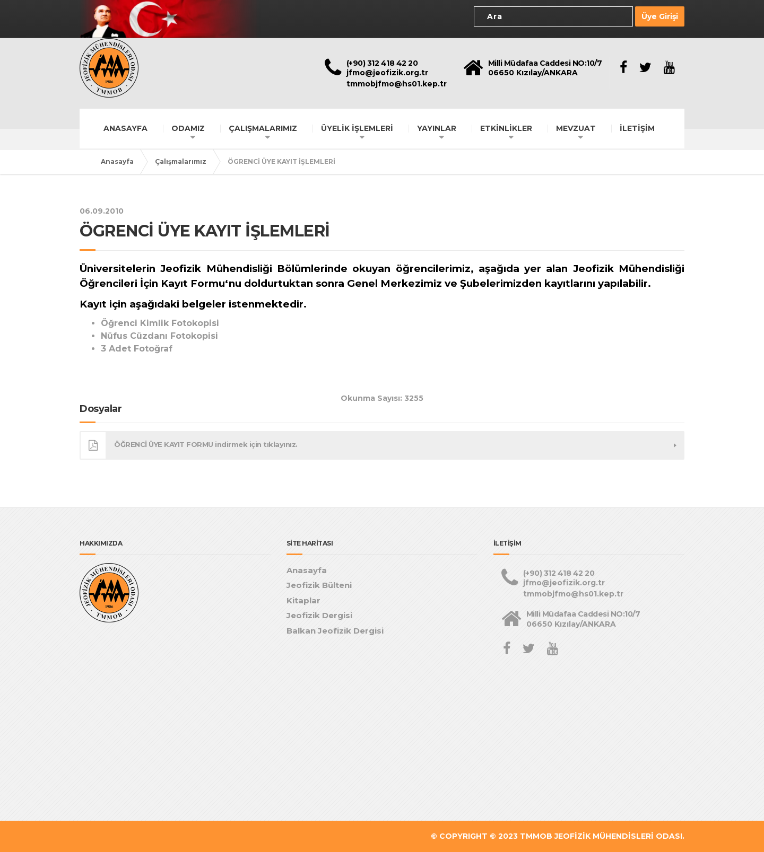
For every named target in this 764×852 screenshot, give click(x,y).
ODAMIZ (188, 128)
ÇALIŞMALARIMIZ (263, 128)
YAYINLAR (436, 128)
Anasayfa (117, 161)
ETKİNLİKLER (506, 128)
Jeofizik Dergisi (319, 615)
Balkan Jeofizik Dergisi (335, 631)
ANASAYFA (125, 128)
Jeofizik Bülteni (319, 585)
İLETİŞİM (637, 128)
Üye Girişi (659, 16)
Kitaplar (303, 600)
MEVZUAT (576, 128)
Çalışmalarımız (180, 161)
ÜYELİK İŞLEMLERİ (357, 128)
